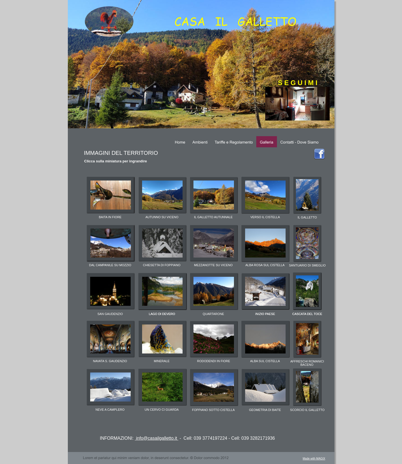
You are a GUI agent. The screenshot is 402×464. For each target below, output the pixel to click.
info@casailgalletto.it (156, 438)
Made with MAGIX (314, 458)
